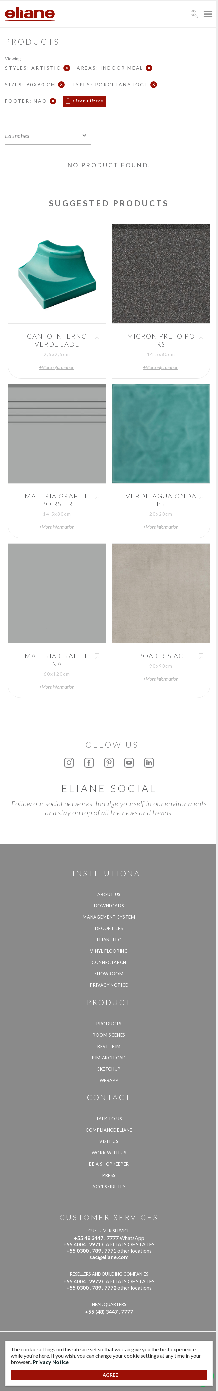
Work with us (109, 1152)
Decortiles (109, 928)
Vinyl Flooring (109, 951)
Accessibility (108, 1186)
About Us (109, 894)
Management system (109, 917)
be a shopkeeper (109, 1164)
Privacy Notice (109, 985)
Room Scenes (109, 1035)
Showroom (108, 973)
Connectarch (109, 962)
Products (109, 1023)
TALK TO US (109, 1118)
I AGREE (109, 1375)
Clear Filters (88, 101)
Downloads (109, 905)
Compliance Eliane (109, 1130)
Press (109, 1175)
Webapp (109, 1080)
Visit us (108, 1141)
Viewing (13, 58)
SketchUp (109, 1069)
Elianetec (109, 939)
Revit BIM (109, 1046)
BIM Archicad (109, 1057)
